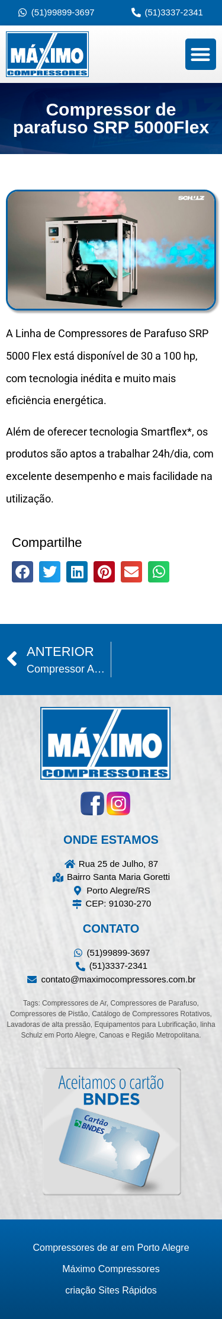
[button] (201, 54)
